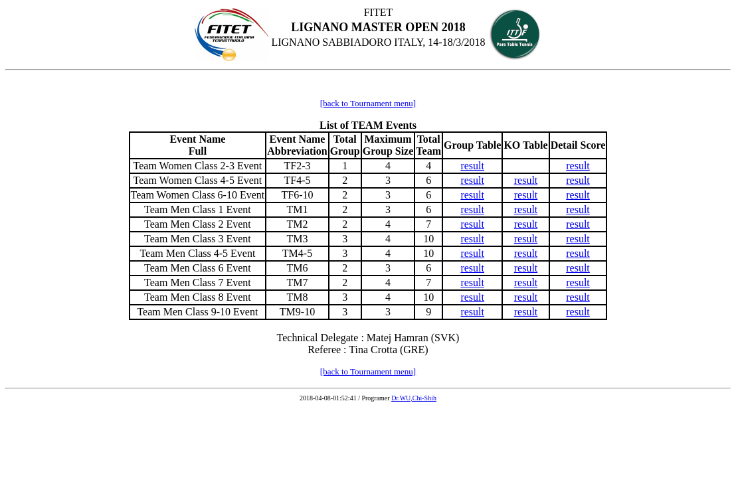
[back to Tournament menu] (368, 103)
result (472, 165)
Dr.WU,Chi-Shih (413, 398)
